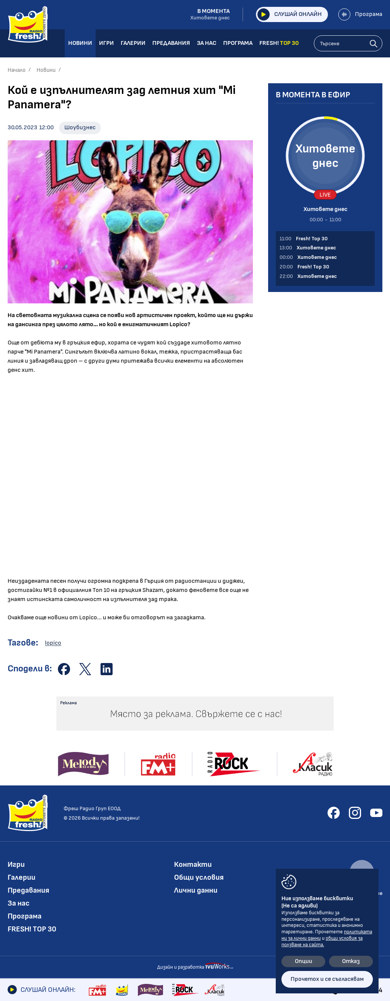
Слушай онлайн (289, 14)
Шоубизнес (80, 127)
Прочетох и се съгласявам (327, 979)
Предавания (28, 890)
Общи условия (199, 877)
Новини (46, 70)
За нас (19, 903)
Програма (360, 14)
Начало (17, 70)
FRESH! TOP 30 (32, 929)
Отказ (351, 961)
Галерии (21, 877)
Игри (16, 864)
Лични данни (195, 890)
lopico (53, 643)
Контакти (193, 864)
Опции (303, 961)
